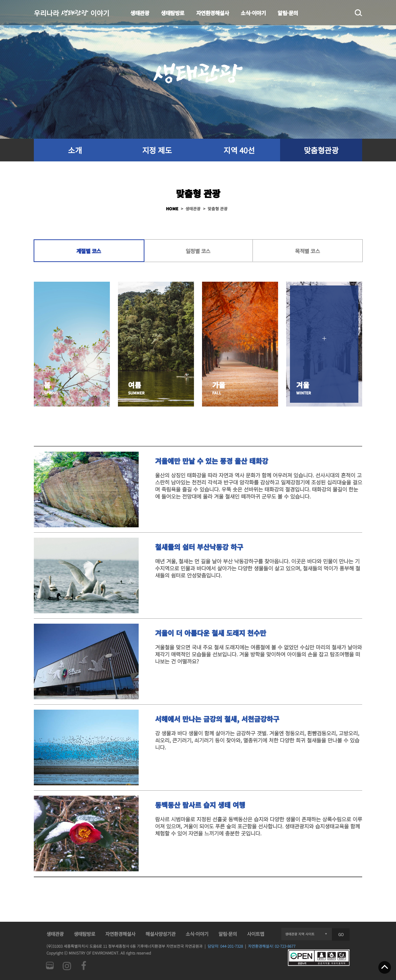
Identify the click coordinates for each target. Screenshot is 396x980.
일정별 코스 (198, 251)
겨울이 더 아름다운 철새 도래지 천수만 (210, 633)
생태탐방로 (172, 13)
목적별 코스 (307, 251)
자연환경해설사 (212, 13)
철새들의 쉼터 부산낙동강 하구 (199, 547)
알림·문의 (288, 13)
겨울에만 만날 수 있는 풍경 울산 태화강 (211, 461)
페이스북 (84, 965)
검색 (358, 12)
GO (340, 934)
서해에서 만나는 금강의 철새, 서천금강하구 (217, 719)
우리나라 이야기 (71, 12)
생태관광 (139, 13)
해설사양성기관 (160, 933)
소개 (75, 150)
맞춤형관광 (321, 150)
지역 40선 (239, 150)
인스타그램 (66, 965)
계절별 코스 (88, 251)
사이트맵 (255, 933)
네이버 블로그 (49, 965)
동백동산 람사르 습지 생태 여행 (200, 805)
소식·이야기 (253, 13)
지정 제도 (157, 150)
